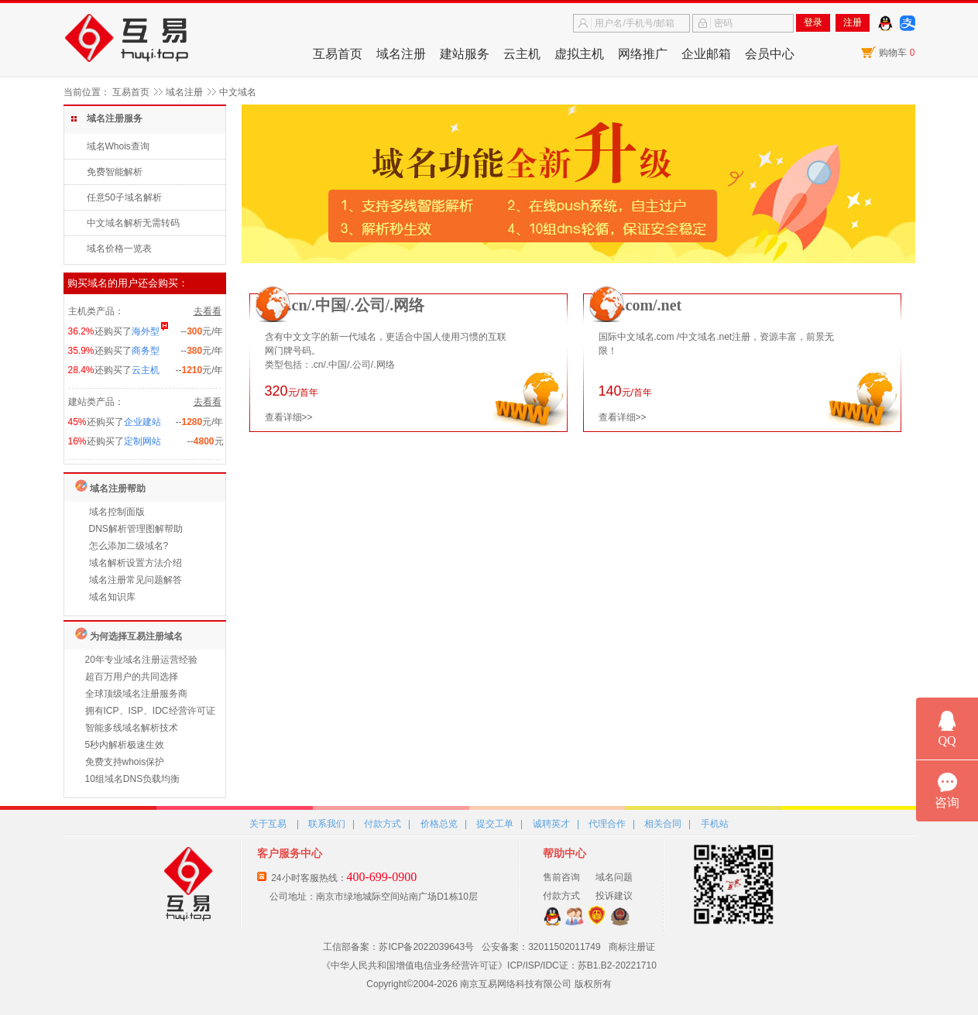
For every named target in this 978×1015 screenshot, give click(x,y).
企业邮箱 (706, 53)
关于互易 (268, 823)
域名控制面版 (117, 511)
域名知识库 (112, 597)
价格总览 (439, 823)
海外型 (146, 331)
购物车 (897, 52)
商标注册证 (632, 946)
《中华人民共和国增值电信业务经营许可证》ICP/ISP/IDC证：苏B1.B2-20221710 (489, 965)
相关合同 (662, 823)
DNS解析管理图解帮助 (136, 528)
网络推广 (642, 53)
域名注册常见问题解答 (135, 579)
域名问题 (614, 877)
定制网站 (142, 441)
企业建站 (142, 422)
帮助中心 (564, 853)
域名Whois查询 (118, 146)
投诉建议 (614, 895)
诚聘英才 (551, 823)
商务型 (146, 350)
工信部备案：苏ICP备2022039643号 (398, 946)
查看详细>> (289, 417)
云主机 (521, 53)
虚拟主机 (579, 53)
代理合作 (607, 823)
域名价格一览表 (119, 248)
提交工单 (494, 823)
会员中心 (769, 53)
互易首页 (337, 53)
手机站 (715, 823)
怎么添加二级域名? (129, 545)
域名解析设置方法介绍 (135, 562)
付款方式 (382, 823)
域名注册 (401, 53)
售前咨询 (561, 877)
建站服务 (464, 53)
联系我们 (326, 823)
